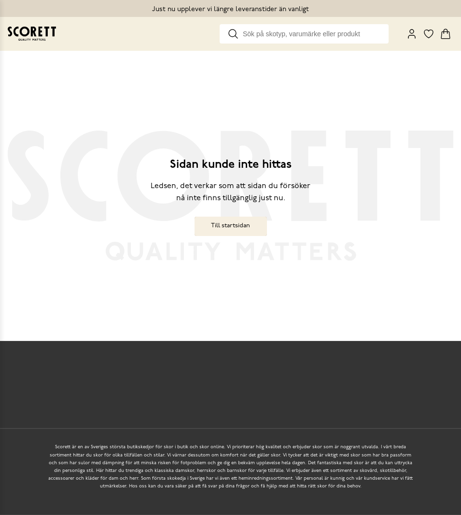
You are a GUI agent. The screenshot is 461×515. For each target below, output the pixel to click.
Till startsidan (230, 225)
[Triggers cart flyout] (445, 34)
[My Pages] (411, 34)
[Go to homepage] (32, 34)
